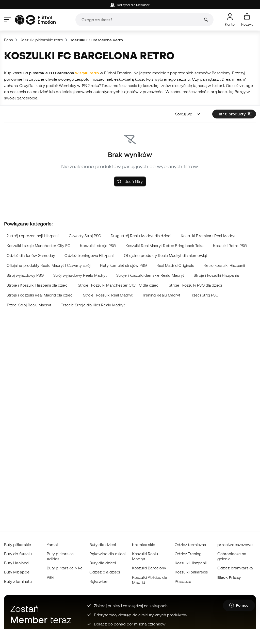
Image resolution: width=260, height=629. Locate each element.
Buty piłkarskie (17, 544)
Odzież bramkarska (235, 568)
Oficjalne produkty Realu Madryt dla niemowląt (165, 255)
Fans (8, 40)
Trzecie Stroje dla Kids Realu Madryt (93, 305)
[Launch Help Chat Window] (239, 605)
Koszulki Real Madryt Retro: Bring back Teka (164, 245)
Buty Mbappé (16, 572)
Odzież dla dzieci (104, 572)
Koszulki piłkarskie (191, 572)
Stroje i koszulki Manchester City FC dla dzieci (118, 285)
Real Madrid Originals (175, 265)
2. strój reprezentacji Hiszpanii (33, 236)
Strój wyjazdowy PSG (25, 275)
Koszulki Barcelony (149, 568)
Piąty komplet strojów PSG (123, 265)
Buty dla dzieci (102, 544)
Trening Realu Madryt (161, 295)
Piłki (50, 577)
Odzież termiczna (190, 544)
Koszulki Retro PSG (230, 245)
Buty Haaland (16, 563)
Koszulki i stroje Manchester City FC (39, 245)
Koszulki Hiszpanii (190, 563)
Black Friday (229, 577)
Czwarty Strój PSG (85, 236)
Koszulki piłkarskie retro (41, 40)
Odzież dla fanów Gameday (31, 255)
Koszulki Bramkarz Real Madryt (208, 236)
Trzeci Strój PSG (204, 295)
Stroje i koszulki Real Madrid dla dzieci (40, 295)
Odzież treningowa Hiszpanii (89, 255)
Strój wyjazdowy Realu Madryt (80, 275)
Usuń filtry (130, 181)
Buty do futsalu (18, 553)
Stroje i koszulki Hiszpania (216, 275)
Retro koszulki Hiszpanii (224, 265)
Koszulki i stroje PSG (98, 245)
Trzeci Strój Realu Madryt (29, 305)
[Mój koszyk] (247, 19)
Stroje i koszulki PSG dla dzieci (195, 285)
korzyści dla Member (130, 5)
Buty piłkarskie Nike (65, 568)
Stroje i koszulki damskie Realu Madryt (150, 275)
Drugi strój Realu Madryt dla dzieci (141, 236)
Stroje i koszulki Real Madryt (108, 295)
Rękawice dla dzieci (107, 553)
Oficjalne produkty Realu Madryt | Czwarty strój (49, 265)
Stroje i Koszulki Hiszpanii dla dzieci (37, 285)
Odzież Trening (188, 553)
